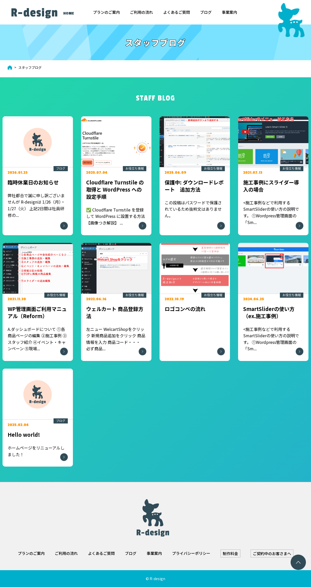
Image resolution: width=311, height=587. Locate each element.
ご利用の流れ (141, 12)
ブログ (206, 12)
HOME (68, 13)
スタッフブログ (30, 67)
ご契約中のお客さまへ (272, 553)
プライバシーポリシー (191, 553)
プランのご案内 (106, 12)
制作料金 (230, 553)
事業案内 (229, 12)
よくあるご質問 (176, 12)
